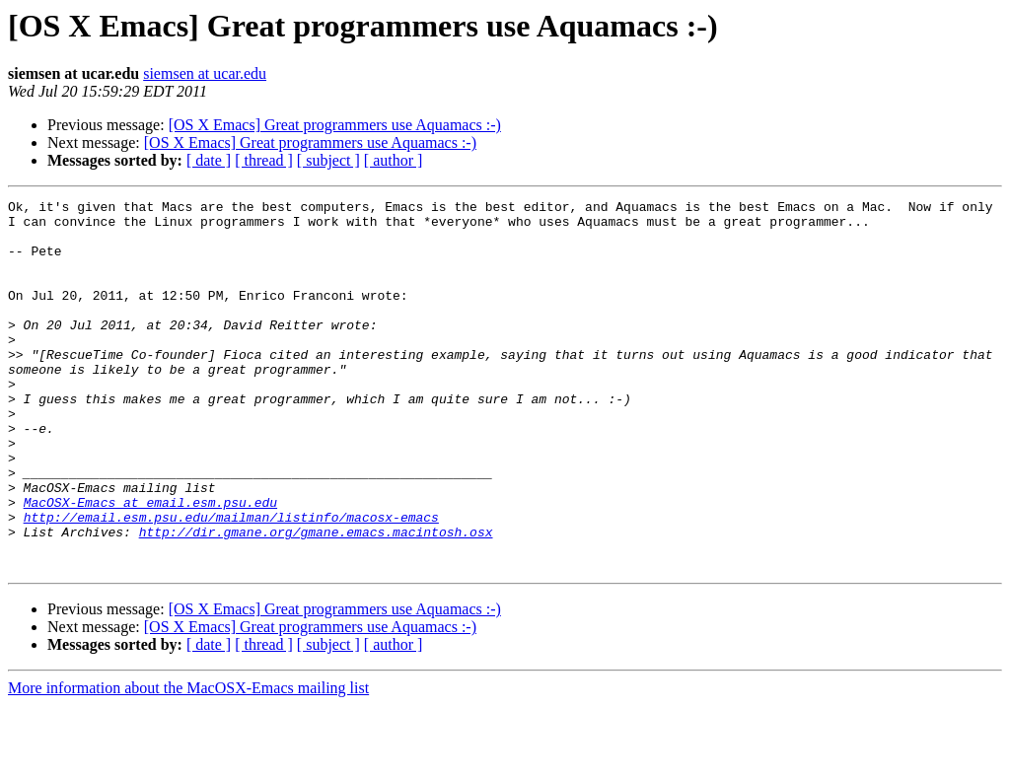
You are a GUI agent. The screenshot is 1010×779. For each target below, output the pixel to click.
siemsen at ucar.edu (204, 73)
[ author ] (393, 160)
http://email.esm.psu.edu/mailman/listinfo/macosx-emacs (231, 582)
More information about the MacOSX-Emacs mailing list (188, 761)
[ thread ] (264, 160)
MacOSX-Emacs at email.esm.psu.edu (150, 564)
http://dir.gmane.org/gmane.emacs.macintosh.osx (316, 599)
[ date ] (208, 160)
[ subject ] (328, 160)
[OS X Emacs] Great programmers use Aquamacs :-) (335, 124)
